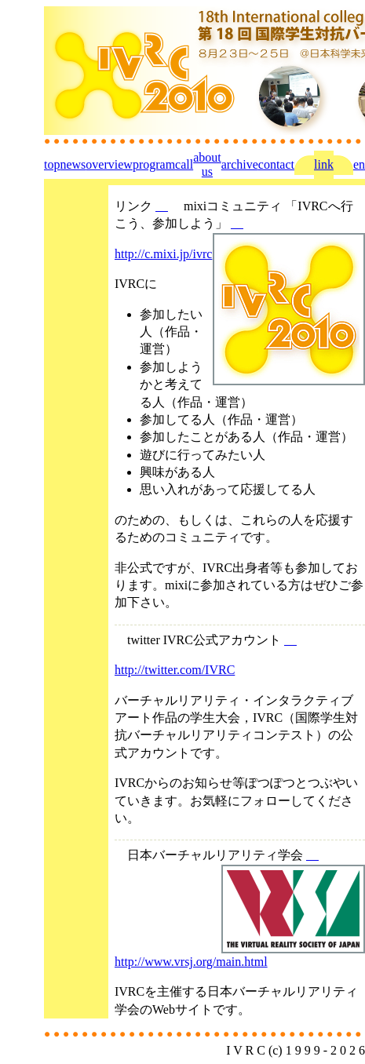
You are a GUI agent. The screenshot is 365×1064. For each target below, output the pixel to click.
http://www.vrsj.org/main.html (191, 961)
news (73, 164)
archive (239, 164)
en (359, 164)
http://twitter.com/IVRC (175, 669)
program (154, 164)
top (52, 164)
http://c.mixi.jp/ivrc (163, 254)
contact (276, 164)
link (324, 164)
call (184, 164)
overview (109, 164)
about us (207, 164)
